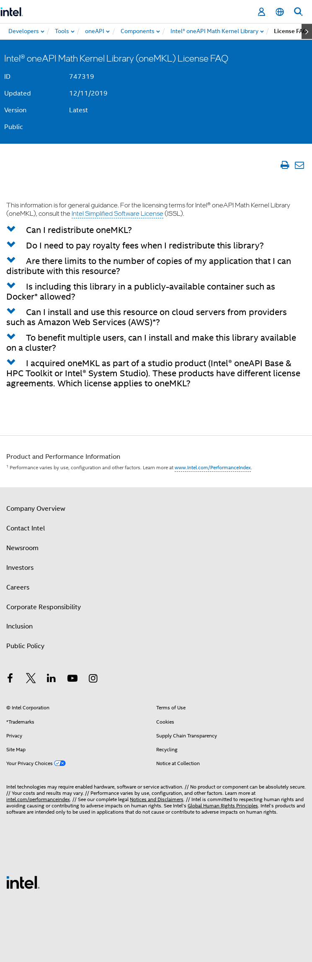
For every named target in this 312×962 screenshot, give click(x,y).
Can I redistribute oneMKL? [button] (79, 230)
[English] (279, 11)
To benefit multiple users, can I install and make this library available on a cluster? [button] (151, 342)
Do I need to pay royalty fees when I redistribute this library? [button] (145, 245)
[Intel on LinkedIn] (51, 679)
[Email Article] (299, 164)
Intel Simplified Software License (117, 213)
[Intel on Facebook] (10, 679)
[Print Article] (284, 164)
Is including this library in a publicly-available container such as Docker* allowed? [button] (140, 291)
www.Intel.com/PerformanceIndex (213, 467)
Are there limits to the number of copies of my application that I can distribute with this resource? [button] (148, 266)
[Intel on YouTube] (72, 679)
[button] (15, 230)
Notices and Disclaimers (156, 799)
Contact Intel (25, 528)
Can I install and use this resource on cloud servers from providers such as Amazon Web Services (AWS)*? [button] (146, 317)
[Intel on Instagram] (93, 679)
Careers (17, 587)
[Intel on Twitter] (31, 679)
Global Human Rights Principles (223, 805)
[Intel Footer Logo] (23, 882)
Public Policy (25, 646)
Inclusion (19, 626)
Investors (20, 568)
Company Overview (35, 508)
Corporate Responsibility (43, 607)
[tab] (156, 229)
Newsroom (22, 548)
